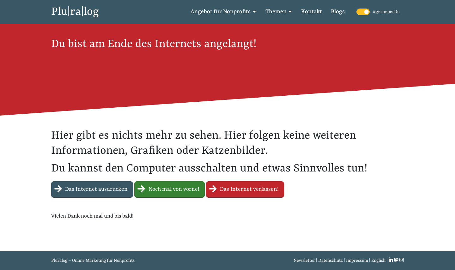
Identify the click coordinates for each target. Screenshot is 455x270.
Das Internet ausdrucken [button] (92, 188)
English (378, 260)
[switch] (363, 12)
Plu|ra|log (75, 12)
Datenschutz (330, 260)
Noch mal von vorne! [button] (169, 188)
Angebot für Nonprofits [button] (221, 12)
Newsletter (304, 260)
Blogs (338, 12)
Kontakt (311, 12)
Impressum (357, 260)
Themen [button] (276, 12)
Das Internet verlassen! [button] (245, 188)
